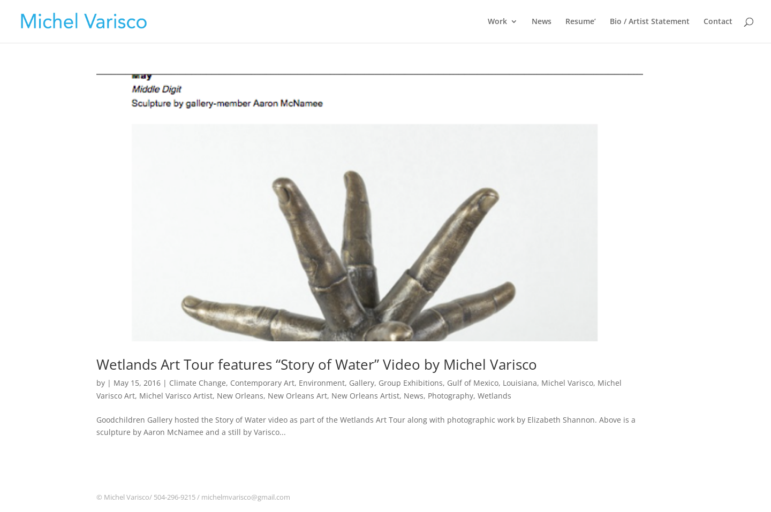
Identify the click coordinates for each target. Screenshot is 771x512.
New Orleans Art (297, 396)
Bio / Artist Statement (650, 22)
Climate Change (197, 383)
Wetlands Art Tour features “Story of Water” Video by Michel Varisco (316, 364)
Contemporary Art (262, 383)
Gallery (361, 383)
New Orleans (240, 396)
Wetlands (494, 396)
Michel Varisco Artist (176, 396)
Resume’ (580, 22)
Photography (450, 396)
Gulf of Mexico (472, 383)
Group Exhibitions (411, 383)
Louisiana (520, 383)
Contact (718, 22)
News (541, 22)
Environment (322, 383)
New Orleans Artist (365, 396)
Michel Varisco (567, 383)
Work (497, 22)
